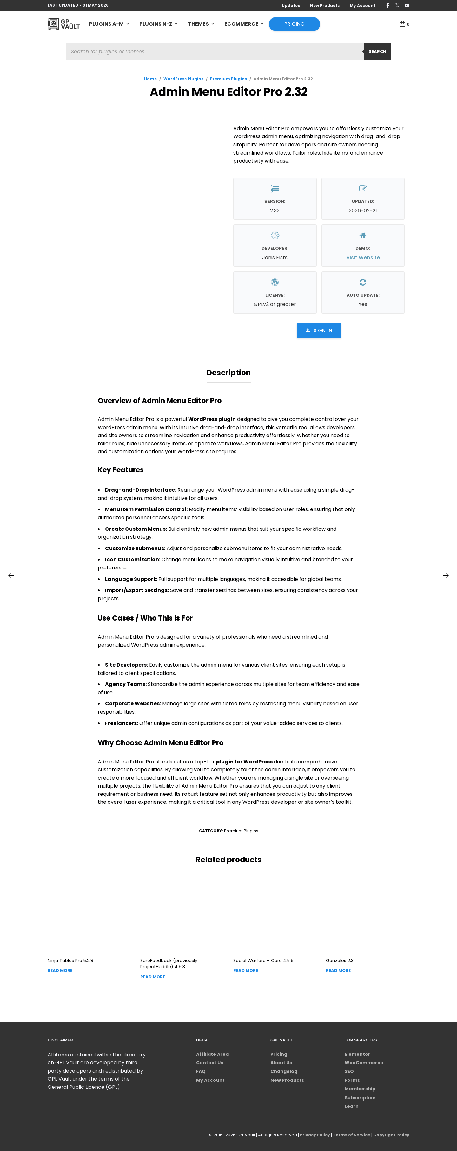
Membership (360, 1087)
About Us (281, 1061)
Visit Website (363, 258)
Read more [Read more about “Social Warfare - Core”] (245, 969)
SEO (349, 1070)
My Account (362, 5)
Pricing (294, 24)
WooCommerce (364, 1061)
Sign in (319, 331)
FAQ (201, 1070)
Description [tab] (229, 372)
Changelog (283, 1070)
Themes (198, 24)
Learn (352, 1104)
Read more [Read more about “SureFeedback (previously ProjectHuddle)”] (152, 975)
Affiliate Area (212, 1052)
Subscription (360, 1096)
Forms (352, 1078)
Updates (291, 5)
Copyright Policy (390, 1133)
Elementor (357, 1052)
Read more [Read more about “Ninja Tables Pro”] (60, 969)
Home (150, 80)
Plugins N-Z (155, 24)
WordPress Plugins (183, 80)
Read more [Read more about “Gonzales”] (338, 969)
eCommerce (241, 24)
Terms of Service (349, 1133)
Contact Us (209, 1061)
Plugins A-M (106, 24)
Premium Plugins (228, 80)
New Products (325, 5)
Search (377, 53)
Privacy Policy (312, 1133)
